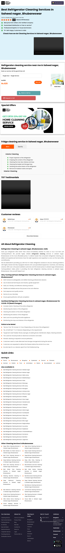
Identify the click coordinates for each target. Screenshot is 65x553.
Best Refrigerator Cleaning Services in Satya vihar (15, 410)
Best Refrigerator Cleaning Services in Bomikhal (15, 432)
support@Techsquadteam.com (48, 516)
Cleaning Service (5, 512)
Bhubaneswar (14, 355)
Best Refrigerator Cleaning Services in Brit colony (15, 381)
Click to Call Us (26, 93)
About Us (16, 524)
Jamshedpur (29, 358)
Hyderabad (34, 355)
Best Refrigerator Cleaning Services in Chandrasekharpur (17, 426)
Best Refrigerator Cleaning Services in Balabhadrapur (16, 372)
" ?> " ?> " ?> (21, 76)
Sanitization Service (6, 531)
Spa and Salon (5, 522)
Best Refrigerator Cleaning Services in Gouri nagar (16, 394)
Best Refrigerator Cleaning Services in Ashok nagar (16, 405)
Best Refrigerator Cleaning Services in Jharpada (15, 399)
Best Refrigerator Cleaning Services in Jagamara (15, 434)
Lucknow (58, 358)
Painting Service (5, 517)
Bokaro (38, 358)
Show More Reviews (32, 231)
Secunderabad (48, 358)
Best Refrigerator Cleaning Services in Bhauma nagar (16, 389)
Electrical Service (5, 524)
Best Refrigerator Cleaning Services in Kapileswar (15, 424)
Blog (15, 517)
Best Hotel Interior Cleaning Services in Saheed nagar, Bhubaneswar (33, 466)
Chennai (43, 355)
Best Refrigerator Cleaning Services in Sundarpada (16, 407)
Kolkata (13, 358)
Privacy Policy (17, 515)
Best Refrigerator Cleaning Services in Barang (14, 413)
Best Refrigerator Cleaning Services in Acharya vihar (16, 386)
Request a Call (46, 93)
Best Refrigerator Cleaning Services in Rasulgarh (15, 383)
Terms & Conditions (19, 512)
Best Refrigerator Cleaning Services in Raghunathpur (16, 418)
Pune (20, 358)
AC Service (4, 519)
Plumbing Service (5, 529)
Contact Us (17, 522)
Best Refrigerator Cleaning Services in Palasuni (15, 402)
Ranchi (5, 355)
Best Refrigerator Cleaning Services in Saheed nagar (16, 364)
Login (15, 526)
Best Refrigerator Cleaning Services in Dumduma (15, 429)
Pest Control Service (6, 515)
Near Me (16, 519)
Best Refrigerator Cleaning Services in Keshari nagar (16, 367)
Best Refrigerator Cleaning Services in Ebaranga (15, 378)
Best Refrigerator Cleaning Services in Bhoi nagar (15, 415)
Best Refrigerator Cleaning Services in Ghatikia (15, 391)
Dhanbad (51, 355)
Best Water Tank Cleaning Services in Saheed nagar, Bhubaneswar (12, 466)
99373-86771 (45, 512)
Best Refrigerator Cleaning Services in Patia (14, 375)
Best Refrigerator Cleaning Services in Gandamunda (16, 397)
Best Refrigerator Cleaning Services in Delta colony (16, 370)
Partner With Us (18, 529)
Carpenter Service (5, 526)
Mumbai (5, 358)
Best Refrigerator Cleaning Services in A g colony (15, 421)
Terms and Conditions (57, 548)
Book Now (57, 86)
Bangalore (24, 355)
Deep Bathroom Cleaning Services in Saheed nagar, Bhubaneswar (12, 477)
